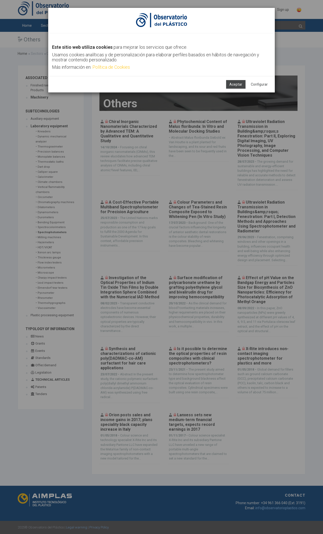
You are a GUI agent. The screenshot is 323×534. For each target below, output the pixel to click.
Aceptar (235, 84)
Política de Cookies (111, 67)
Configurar (259, 84)
